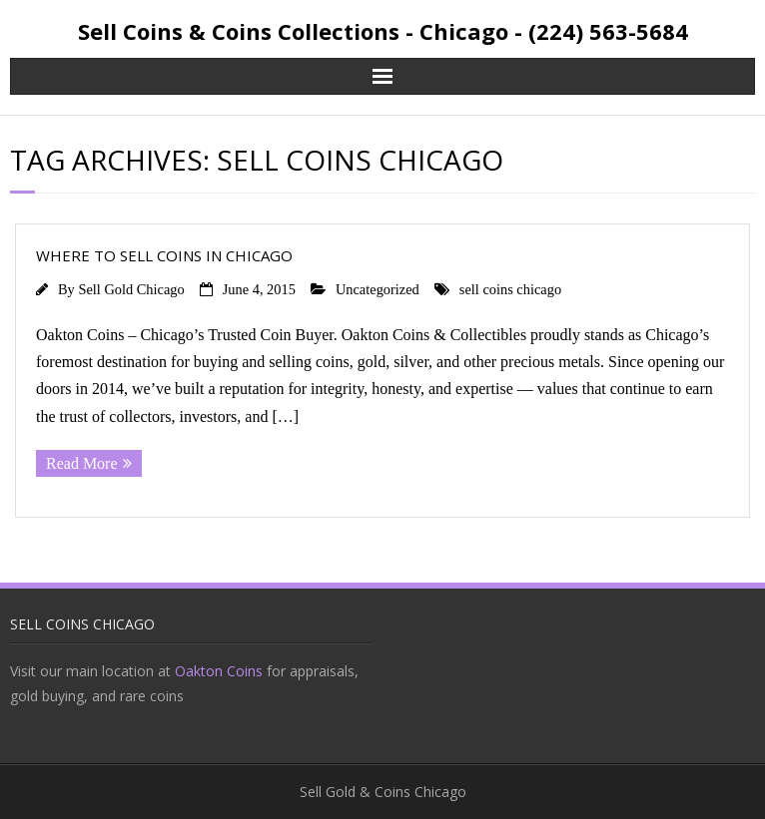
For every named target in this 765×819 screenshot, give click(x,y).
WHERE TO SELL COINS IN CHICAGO (164, 255)
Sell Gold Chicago (131, 289)
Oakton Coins (219, 670)
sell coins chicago (510, 289)
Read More (82, 463)
